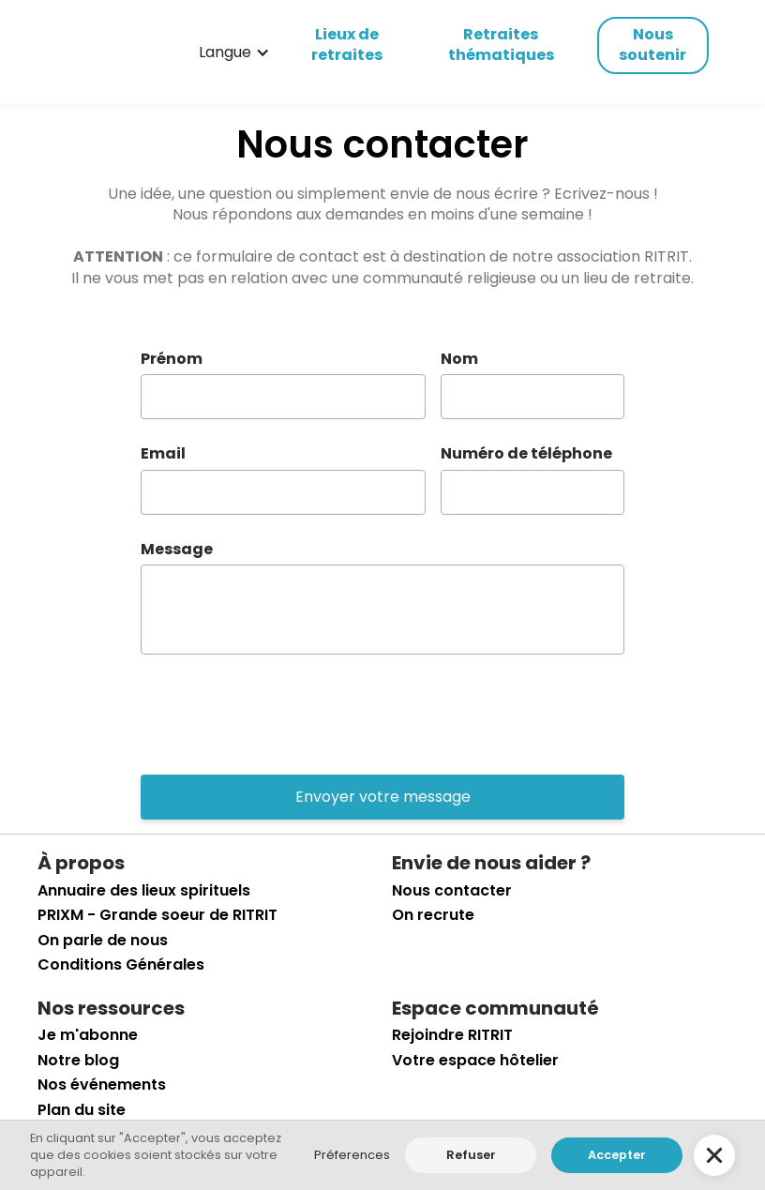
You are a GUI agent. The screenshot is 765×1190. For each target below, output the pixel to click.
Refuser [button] (471, 1155)
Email (163, 454)
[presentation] (283, 715)
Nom (459, 359)
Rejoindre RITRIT (452, 1035)
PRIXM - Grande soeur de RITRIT (158, 915)
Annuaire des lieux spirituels (144, 891)
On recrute (433, 915)
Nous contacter (452, 891)
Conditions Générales (121, 965)
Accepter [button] (617, 1155)
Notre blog (78, 1060)
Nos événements (102, 1085)
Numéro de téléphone (526, 454)
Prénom (171, 359)
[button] (234, 52)
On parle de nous (103, 940)
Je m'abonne (88, 1035)
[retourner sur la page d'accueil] (97, 52)
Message (177, 549)
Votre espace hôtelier (475, 1060)
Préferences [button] (352, 1155)
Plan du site (82, 1110)
